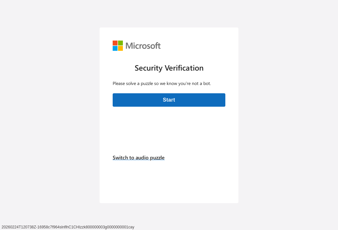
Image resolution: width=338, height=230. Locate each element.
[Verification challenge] (169, 115)
